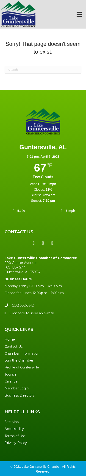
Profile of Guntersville (22, 367)
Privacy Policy (16, 443)
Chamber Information (22, 353)
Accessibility (14, 429)
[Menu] (79, 14)
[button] (34, 242)
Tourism (11, 374)
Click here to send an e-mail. (31, 313)
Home (10, 339)
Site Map (12, 422)
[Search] (43, 70)
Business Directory (20, 395)
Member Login (17, 388)
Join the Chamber (19, 360)
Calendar (12, 381)
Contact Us (13, 347)
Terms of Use (15, 436)
